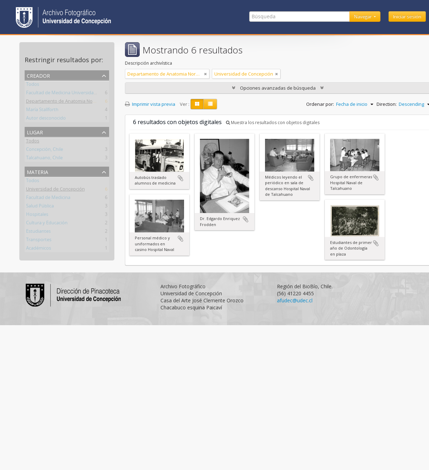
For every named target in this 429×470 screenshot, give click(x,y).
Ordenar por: (320, 104)
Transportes (38, 241)
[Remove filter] (205, 73)
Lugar (35, 131)
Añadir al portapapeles (180, 178)
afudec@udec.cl (295, 300)
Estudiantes (38, 232)
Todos (32, 85)
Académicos (38, 249)
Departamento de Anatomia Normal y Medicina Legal (82, 102)
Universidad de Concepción (55, 190)
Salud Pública (40, 207)
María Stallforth (42, 111)
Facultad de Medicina (48, 198)
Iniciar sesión (407, 16)
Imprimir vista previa (150, 104)
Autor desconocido (46, 119)
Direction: (387, 104)
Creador (38, 75)
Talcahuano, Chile (44, 159)
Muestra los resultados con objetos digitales (273, 122)
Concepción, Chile (44, 150)
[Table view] (210, 104)
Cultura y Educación (47, 224)
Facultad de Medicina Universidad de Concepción (77, 94)
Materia (37, 171)
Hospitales (37, 215)
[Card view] (197, 104)
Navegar (363, 16)
